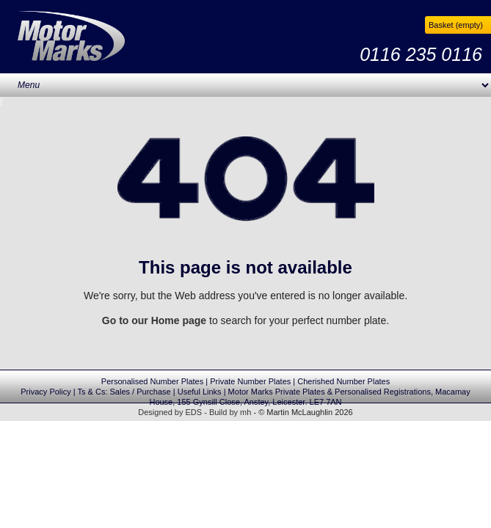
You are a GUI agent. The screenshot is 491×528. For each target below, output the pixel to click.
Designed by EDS (170, 412)
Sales (120, 391)
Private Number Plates (250, 381)
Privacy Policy (45, 391)
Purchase (153, 391)
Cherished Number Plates (343, 381)
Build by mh (230, 412)
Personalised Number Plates (152, 381)
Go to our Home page (154, 320)
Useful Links (200, 391)
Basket (456, 25)
